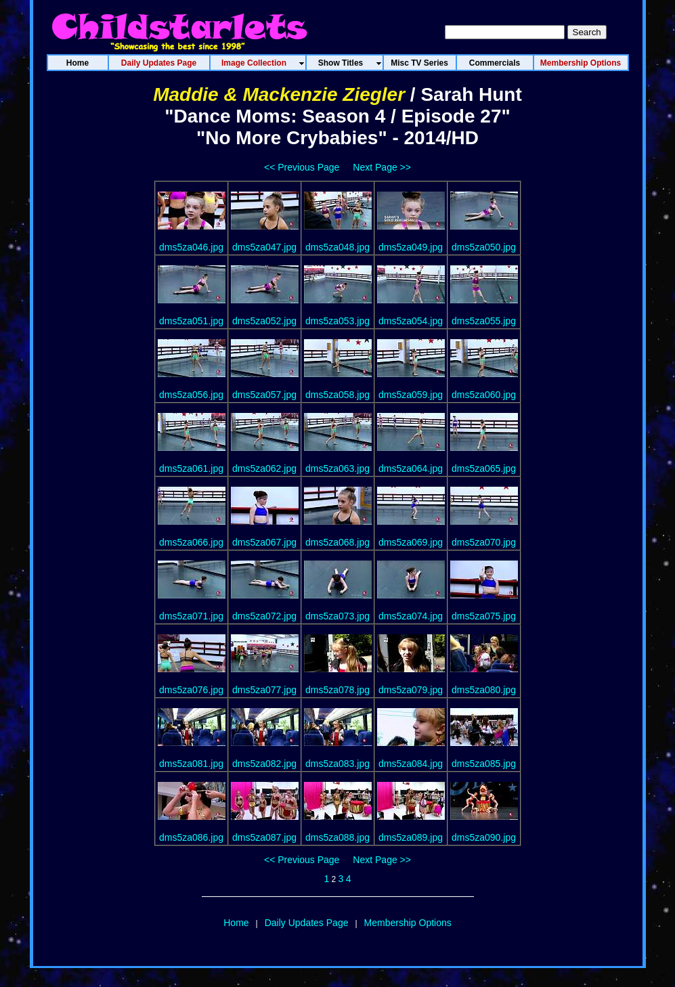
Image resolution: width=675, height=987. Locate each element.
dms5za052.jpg (264, 320)
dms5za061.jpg (191, 468)
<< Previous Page (301, 167)
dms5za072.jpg (264, 616)
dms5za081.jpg (191, 763)
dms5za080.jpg (484, 689)
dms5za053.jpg (337, 320)
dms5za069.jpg (410, 542)
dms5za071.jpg (191, 616)
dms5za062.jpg (264, 468)
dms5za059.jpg (410, 394)
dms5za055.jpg (484, 320)
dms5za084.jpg (410, 763)
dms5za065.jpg (484, 468)
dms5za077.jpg (264, 689)
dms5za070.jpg (484, 542)
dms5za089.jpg (410, 837)
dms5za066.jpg (191, 542)
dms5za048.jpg (337, 247)
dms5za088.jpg (337, 837)
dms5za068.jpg (337, 542)
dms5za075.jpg (484, 616)
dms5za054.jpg (410, 320)
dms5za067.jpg (264, 542)
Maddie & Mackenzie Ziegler (279, 94)
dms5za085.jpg (484, 763)
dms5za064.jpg (410, 468)
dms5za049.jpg (410, 247)
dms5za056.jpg (191, 394)
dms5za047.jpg (264, 247)
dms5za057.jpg (264, 394)
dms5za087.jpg (264, 837)
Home (235, 922)
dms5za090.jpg (484, 837)
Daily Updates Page (307, 922)
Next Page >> (382, 167)
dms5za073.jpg (337, 616)
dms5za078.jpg (337, 689)
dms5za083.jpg (337, 763)
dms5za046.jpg (191, 247)
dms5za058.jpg (337, 394)
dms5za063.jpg (337, 468)
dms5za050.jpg (484, 247)
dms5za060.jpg (484, 394)
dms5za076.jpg (191, 689)
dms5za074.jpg (410, 616)
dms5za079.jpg (410, 689)
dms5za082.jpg (264, 763)
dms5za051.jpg (191, 320)
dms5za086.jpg (191, 837)
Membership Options (408, 922)
